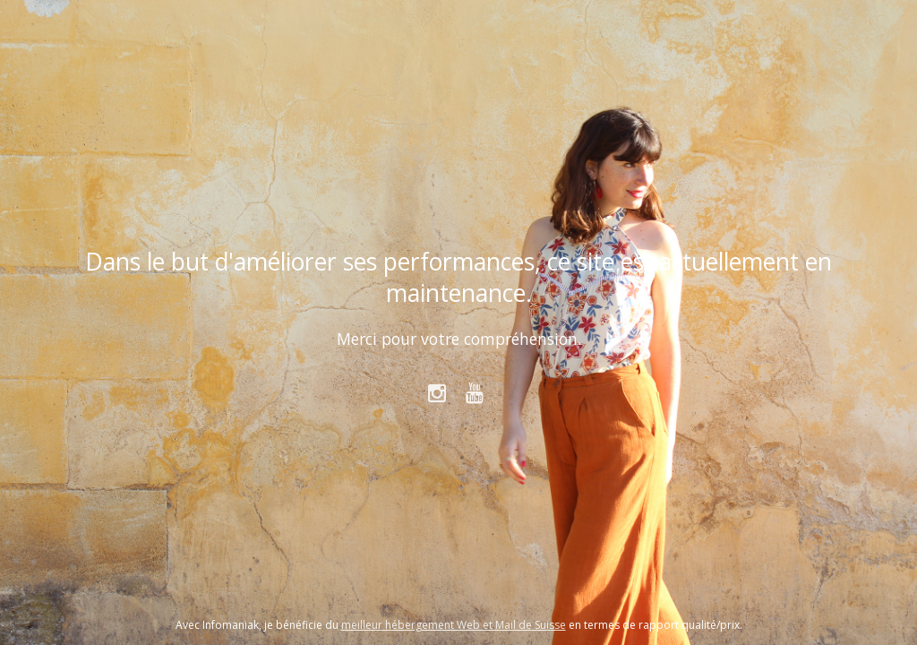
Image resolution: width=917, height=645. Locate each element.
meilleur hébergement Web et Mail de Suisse (453, 624)
